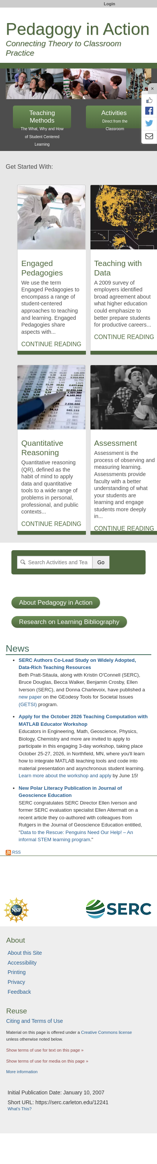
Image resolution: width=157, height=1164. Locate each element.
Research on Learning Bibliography (69, 622)
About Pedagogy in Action (55, 602)
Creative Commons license (106, 1032)
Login (109, 4)
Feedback (19, 992)
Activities (114, 118)
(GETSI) (28, 704)
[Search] (54, 562)
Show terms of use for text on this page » (44, 1050)
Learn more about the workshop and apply (65, 775)
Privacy (16, 982)
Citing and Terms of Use (34, 1021)
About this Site (25, 953)
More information (22, 1071)
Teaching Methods (42, 118)
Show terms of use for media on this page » (47, 1061)
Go (101, 562)
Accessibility (22, 963)
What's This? (20, 1108)
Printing (16, 972)
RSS (13, 852)
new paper (30, 697)
